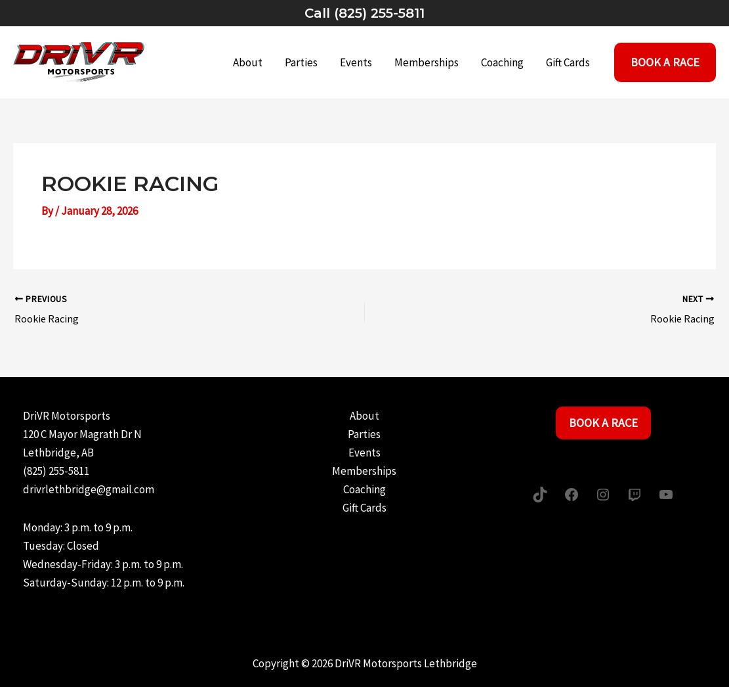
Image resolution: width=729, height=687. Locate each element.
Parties (301, 62)
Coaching (502, 62)
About (247, 62)
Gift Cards (568, 62)
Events (356, 62)
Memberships (426, 62)
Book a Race (603, 422)
